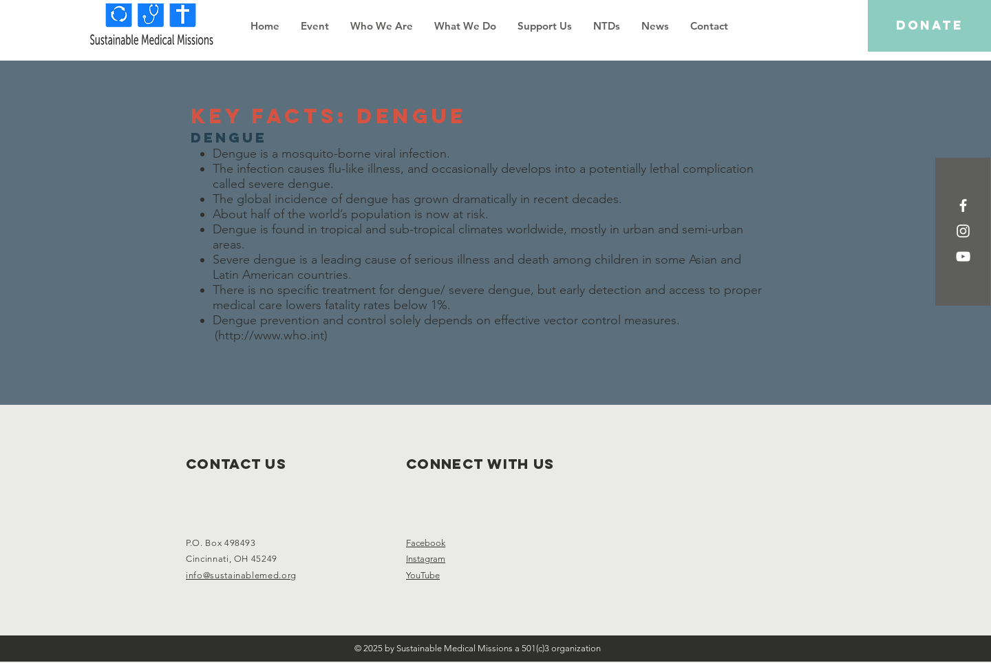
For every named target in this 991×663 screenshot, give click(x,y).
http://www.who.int (271, 335)
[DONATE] (929, 26)
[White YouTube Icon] (963, 256)
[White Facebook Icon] (963, 205)
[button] (381, 25)
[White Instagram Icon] (963, 231)
